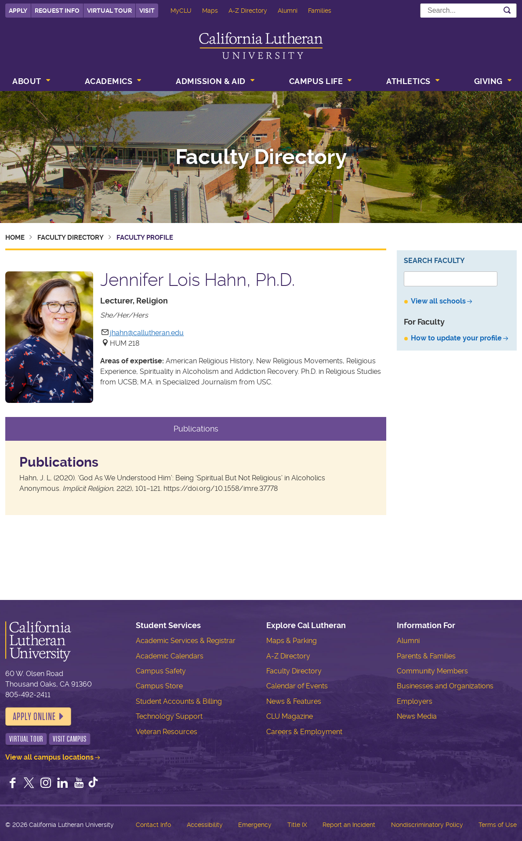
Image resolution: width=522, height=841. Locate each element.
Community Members (432, 671)
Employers (414, 701)
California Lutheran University (261, 45)
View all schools (438, 301)
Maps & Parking (291, 640)
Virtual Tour (109, 10)
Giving (488, 81)
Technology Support (169, 716)
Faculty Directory (261, 157)
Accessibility (205, 824)
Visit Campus (70, 739)
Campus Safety (161, 671)
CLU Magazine (289, 716)
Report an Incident (349, 824)
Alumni (287, 10)
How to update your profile (456, 338)
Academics (109, 81)
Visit (147, 10)
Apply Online (34, 716)
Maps (210, 10)
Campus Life (316, 81)
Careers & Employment (304, 732)
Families (319, 10)
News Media (417, 716)
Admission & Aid (211, 81)
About (26, 81)
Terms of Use (497, 824)
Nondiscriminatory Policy (427, 824)
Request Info (57, 10)
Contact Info (153, 824)
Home (15, 237)
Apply (18, 10)
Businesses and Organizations (445, 686)
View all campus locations (49, 757)
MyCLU (181, 10)
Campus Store (159, 686)
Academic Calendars (169, 656)
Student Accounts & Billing (179, 701)
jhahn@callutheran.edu (147, 333)
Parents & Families (426, 656)
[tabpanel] (195, 478)
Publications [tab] (196, 428)
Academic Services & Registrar (186, 640)
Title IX (297, 824)
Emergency (255, 824)
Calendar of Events (297, 686)
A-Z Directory (247, 10)
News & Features (293, 701)
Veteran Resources (166, 732)
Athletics (408, 81)
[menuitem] (30, 82)
